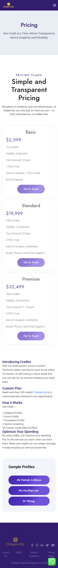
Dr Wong (29, 501)
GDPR (18, 552)
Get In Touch (31, 189)
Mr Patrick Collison (29, 480)
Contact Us (40, 392)
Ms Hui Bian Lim (29, 491)
